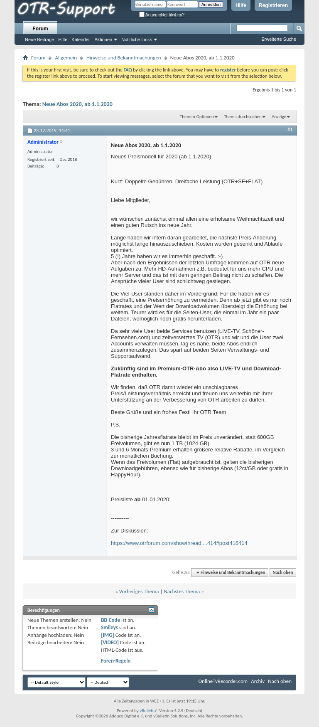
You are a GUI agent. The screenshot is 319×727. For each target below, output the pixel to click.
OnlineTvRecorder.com (223, 681)
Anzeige (279, 116)
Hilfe (241, 5)
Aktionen (103, 39)
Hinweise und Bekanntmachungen (123, 57)
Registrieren (273, 5)
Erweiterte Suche (278, 39)
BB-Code (110, 620)
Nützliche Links (136, 39)
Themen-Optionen (197, 116)
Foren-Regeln (115, 661)
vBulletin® (149, 710)
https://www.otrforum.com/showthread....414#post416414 (179, 543)
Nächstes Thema (182, 591)
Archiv (258, 681)
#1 (289, 130)
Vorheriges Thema (139, 591)
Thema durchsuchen (243, 116)
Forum (40, 29)
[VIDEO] (110, 642)
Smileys (109, 627)
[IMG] (107, 635)
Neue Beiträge (39, 39)
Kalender (80, 39)
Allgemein (66, 57)
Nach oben (282, 572)
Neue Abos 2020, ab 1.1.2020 (77, 104)
